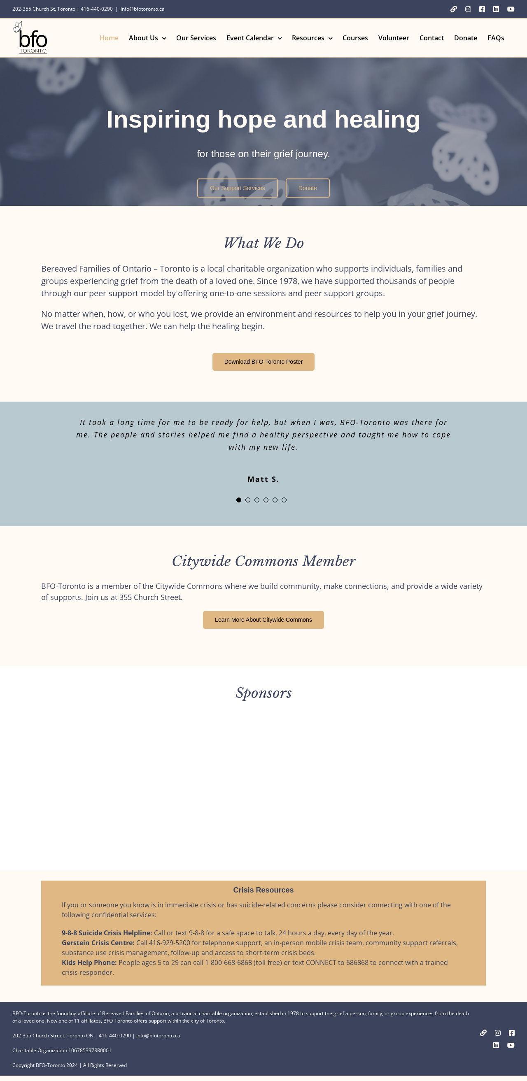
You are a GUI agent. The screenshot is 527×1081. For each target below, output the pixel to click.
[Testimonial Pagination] (238, 499)
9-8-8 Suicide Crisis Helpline (106, 932)
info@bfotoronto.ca (143, 8)
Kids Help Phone (88, 962)
